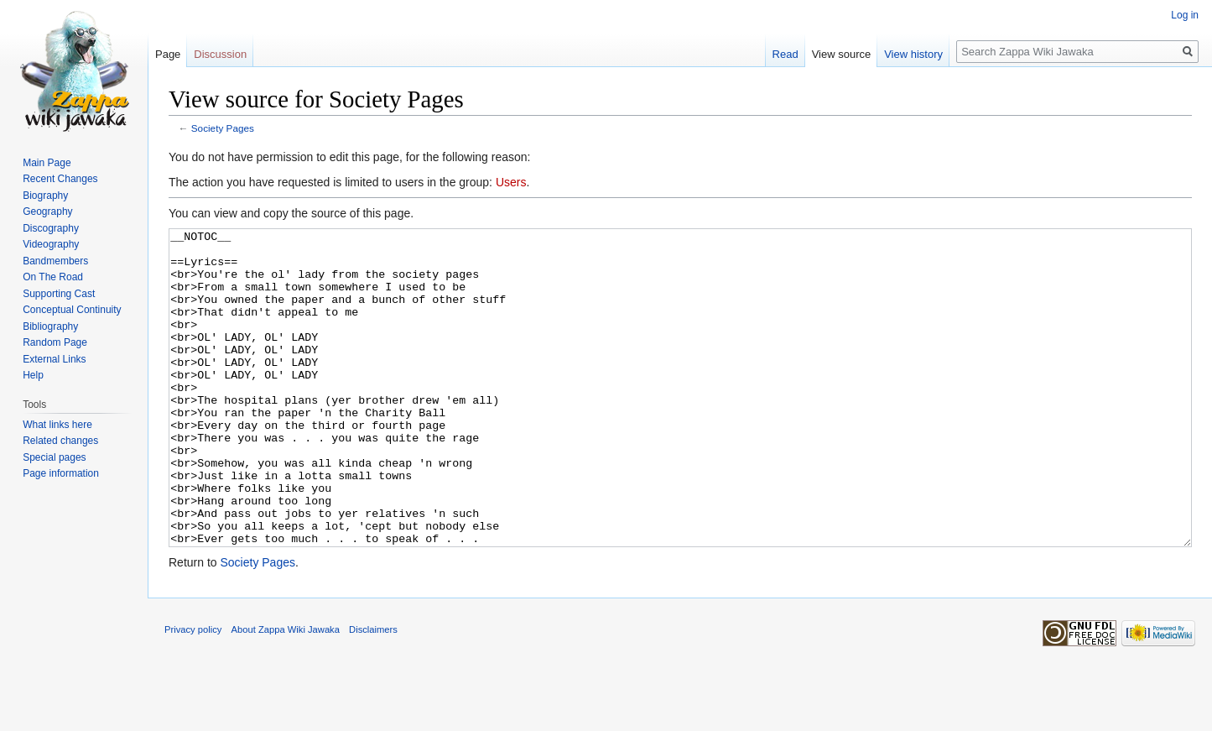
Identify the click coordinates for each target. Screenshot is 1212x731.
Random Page (55, 342)
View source (841, 54)
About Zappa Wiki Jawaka (285, 692)
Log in (1185, 15)
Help (33, 375)
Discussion (220, 54)
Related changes (60, 440)
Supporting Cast (59, 294)
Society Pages (222, 128)
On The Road (53, 277)
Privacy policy (192, 692)
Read (785, 54)
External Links (54, 359)
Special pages (54, 457)
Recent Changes (60, 179)
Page (167, 54)
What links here (57, 425)
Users (511, 182)
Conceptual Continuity (72, 310)
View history (913, 54)
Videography (51, 244)
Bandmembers (55, 261)
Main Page (46, 163)
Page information (61, 473)
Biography (45, 195)
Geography (47, 211)
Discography (51, 228)
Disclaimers (373, 692)
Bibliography (50, 326)
